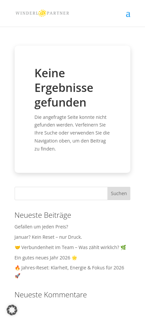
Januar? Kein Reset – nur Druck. (48, 237)
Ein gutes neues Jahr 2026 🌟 (46, 257)
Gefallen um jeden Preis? (41, 226)
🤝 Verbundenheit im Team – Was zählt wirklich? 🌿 (70, 247)
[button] (12, 310)
